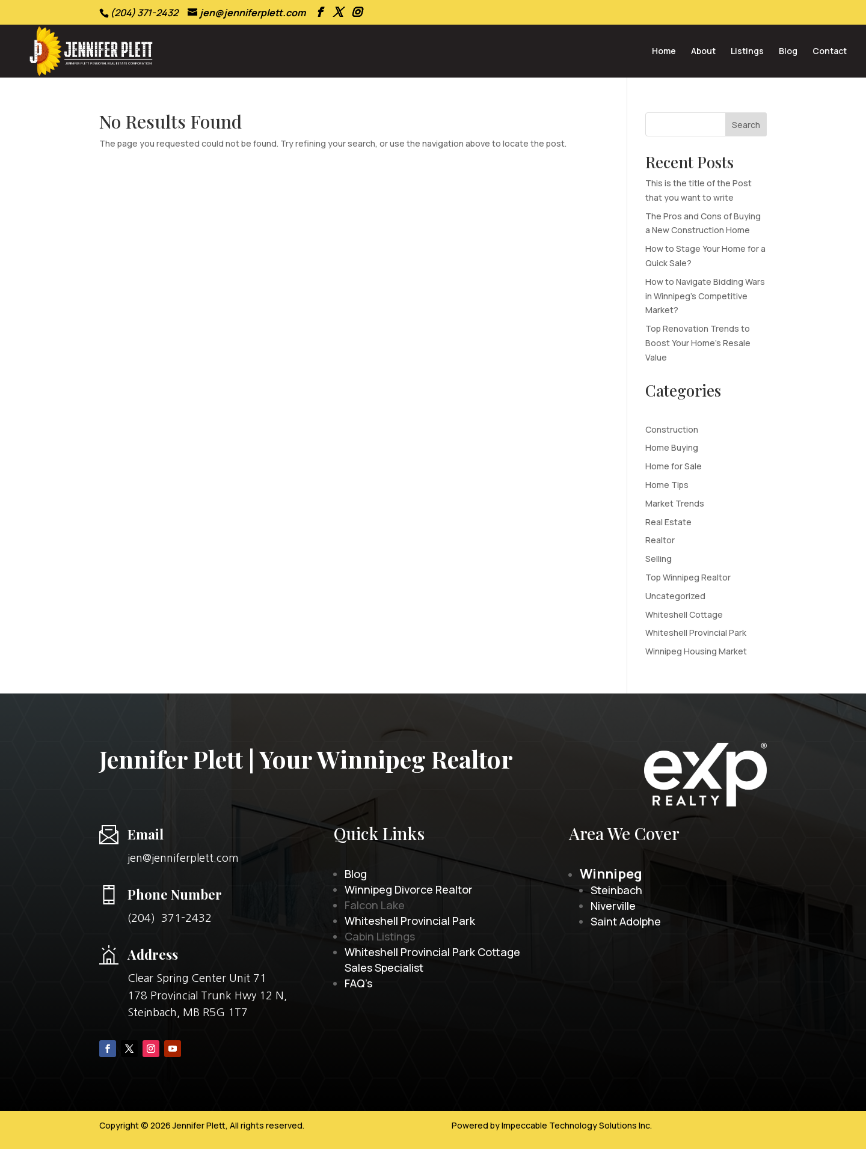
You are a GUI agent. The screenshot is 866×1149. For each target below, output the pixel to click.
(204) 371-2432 (169, 918)
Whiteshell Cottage (684, 614)
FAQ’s (358, 983)
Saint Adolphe (626, 921)
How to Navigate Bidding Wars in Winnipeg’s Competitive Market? (705, 296)
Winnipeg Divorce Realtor (409, 889)
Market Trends (674, 503)
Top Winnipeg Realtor (688, 577)
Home (664, 51)
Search (746, 124)
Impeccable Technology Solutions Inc (576, 1125)
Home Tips (667, 484)
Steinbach (616, 890)
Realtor (660, 540)
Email (145, 834)
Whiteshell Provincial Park (695, 632)
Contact (829, 51)
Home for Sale (673, 466)
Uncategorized (675, 596)
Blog (788, 51)
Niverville (613, 905)
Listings (747, 51)
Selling (658, 558)
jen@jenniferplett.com (183, 858)
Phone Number (174, 894)
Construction (671, 429)
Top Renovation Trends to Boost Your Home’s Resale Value (698, 343)
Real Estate (668, 522)
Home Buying (671, 447)
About (703, 51)
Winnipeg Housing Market (696, 651)
